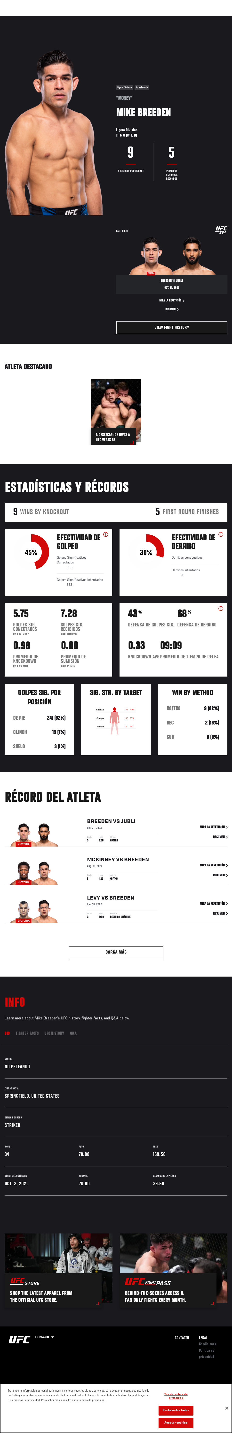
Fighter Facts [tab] (27, 1034)
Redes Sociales (161, 18)
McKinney (101, 860)
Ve (182, 18)
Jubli (128, 822)
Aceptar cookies (176, 1423)
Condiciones (207, 1344)
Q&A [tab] (73, 1034)
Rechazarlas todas (176, 1410)
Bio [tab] (7, 1034)
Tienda (204, 18)
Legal (203, 1338)
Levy (93, 899)
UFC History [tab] (54, 1034)
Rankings (35, 18)
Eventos (14, 18)
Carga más (116, 952)
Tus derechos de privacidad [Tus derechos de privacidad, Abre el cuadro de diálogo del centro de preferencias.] (176, 1396)
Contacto (182, 1338)
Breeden (99, 822)
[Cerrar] (226, 1408)
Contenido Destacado (89, 18)
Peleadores (58, 18)
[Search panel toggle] (216, 18)
